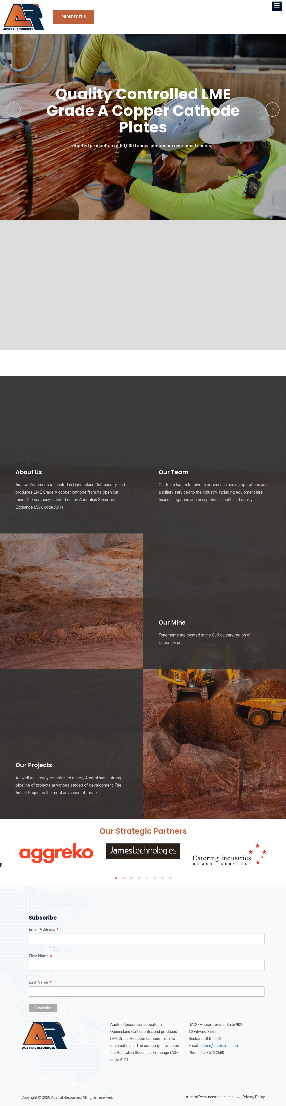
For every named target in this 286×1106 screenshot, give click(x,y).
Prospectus (73, 17)
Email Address (44, 930)
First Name (40, 956)
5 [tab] (147, 878)
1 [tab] (116, 878)
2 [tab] (123, 878)
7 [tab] (162, 878)
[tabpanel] (143, 851)
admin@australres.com (219, 1045)
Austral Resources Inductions (209, 1097)
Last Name (40, 982)
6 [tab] (154, 878)
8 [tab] (170, 878)
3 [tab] (131, 878)
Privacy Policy (254, 1097)
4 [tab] (139, 878)
